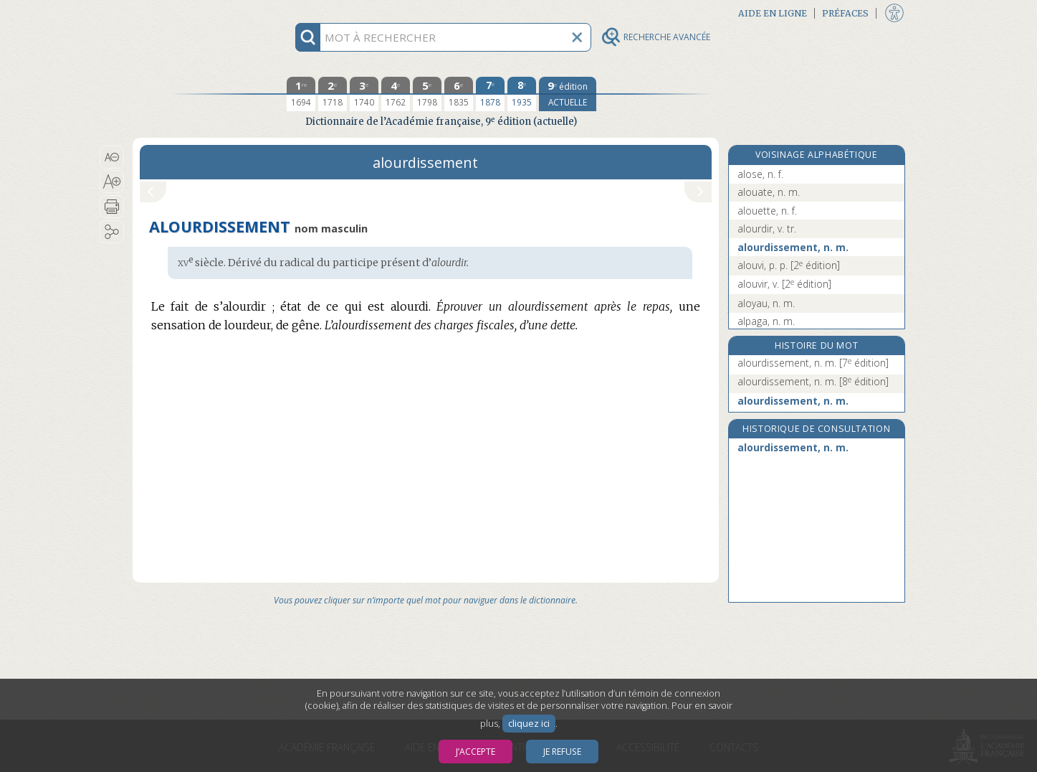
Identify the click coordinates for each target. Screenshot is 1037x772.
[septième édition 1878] (490, 94)
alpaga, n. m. (766, 321)
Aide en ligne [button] (772, 13)
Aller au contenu (188, 12)
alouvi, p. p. (788, 265)
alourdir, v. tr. (766, 228)
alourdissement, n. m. (793, 247)
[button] (112, 157)
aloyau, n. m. (766, 303)
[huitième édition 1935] (521, 94)
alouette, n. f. (767, 210)
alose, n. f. (760, 174)
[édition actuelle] (567, 94)
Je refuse (562, 751)
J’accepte (475, 751)
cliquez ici (529, 723)
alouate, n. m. (768, 192)
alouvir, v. (784, 284)
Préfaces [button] (845, 13)
